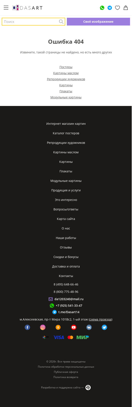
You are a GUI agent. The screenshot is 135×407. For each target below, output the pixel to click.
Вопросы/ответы (65, 209)
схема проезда (100, 319)
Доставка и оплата (66, 266)
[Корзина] (125, 7)
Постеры (65, 67)
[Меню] (6, 8)
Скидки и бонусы (66, 257)
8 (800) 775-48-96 (66, 292)
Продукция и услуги (66, 190)
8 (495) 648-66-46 (66, 284)
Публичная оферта (66, 372)
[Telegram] (110, 8)
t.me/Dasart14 (68, 312)
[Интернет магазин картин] (27, 7)
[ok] (58, 327)
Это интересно (66, 200)
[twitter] (104, 327)
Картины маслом (66, 73)
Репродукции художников (66, 79)
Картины (66, 85)
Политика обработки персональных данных (66, 367)
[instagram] (42, 327)
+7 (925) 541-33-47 (69, 305)
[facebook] (27, 327)
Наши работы (66, 238)
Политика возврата (65, 377)
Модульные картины (66, 97)
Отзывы (66, 247)
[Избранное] (117, 7)
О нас (66, 228)
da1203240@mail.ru (69, 299)
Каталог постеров (66, 133)
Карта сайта (66, 219)
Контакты (66, 276)
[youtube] (73, 327)
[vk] (89, 327)
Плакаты (65, 91)
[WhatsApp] (102, 8)
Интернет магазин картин (66, 124)
